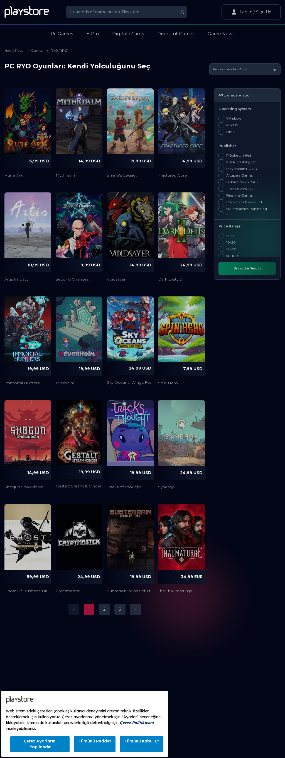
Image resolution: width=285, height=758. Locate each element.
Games (37, 50)
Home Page (13, 50)
